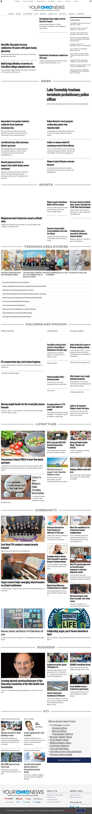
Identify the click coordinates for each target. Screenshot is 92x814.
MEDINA (43, 14)
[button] (87, 263)
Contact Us (68, 1)
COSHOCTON (52, 14)
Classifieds (16, 1)
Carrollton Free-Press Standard (65, 751)
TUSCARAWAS (27, 14)
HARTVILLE (62, 14)
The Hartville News (59, 748)
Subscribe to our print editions (69, 760)
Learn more (70, 810)
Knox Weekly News (59, 740)
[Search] (90, 1)
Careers (76, 1)
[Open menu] (1, 1)
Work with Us (74, 795)
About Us (60, 1)
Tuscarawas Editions (62, 734)
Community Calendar (28, 1)
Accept (81, 810)
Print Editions (51, 1)
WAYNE (18, 14)
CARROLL (71, 14)
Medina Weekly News (60, 743)
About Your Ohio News (55, 795)
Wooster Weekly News (61, 737)
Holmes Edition (59, 728)
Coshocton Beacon (59, 745)
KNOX (36, 14)
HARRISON (80, 14)
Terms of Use (52, 799)
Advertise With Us (40, 1)
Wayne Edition (59, 731)
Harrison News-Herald (61, 754)
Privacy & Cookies (53, 802)
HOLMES (11, 14)
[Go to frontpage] (46, 8)
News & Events (75, 797)
